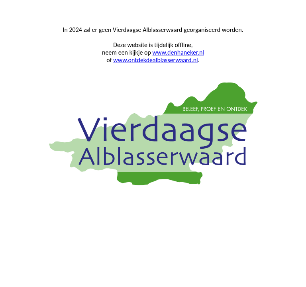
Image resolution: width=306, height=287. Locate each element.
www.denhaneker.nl (178, 52)
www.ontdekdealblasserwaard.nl (155, 60)
